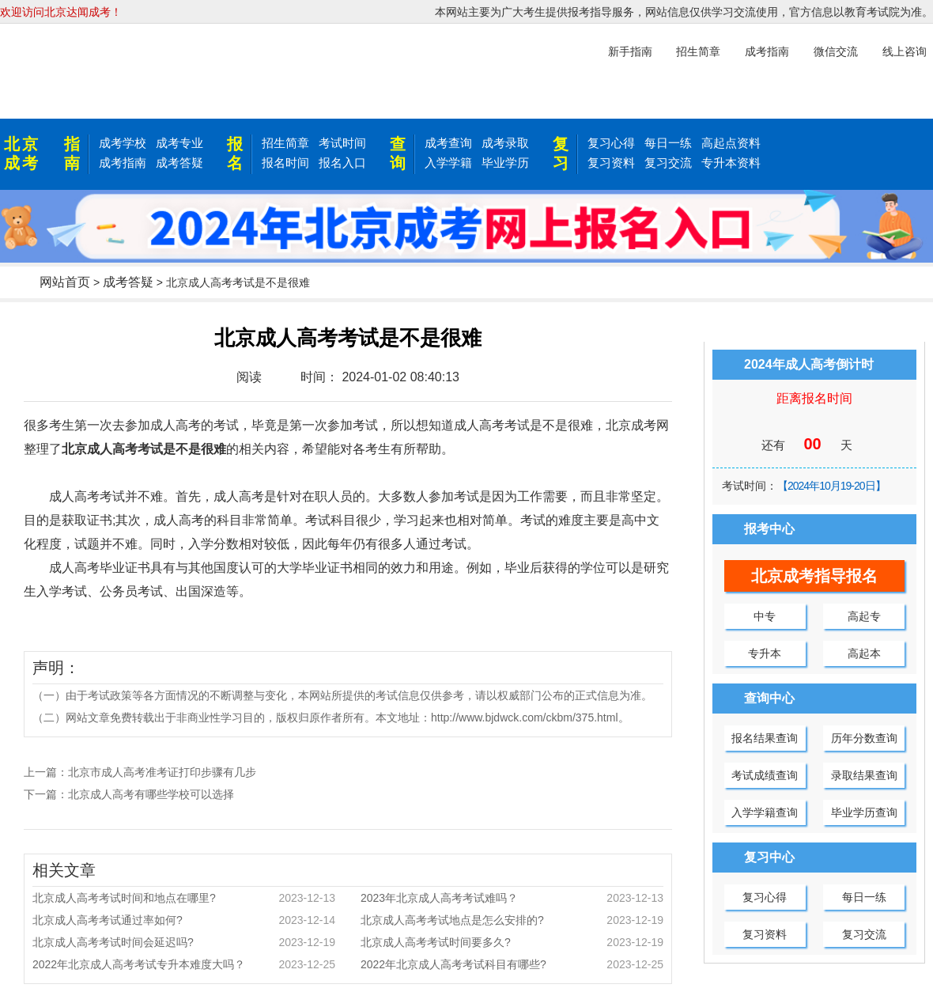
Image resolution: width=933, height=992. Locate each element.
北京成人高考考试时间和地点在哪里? (183, 898)
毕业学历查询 (864, 812)
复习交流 (668, 162)
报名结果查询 (764, 738)
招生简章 (285, 143)
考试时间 (342, 143)
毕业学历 (505, 162)
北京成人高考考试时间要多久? (512, 942)
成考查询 (448, 143)
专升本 (764, 653)
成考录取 (505, 143)
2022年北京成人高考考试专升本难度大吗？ (183, 964)
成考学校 (122, 143)
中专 (765, 616)
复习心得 (611, 143)
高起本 (864, 653)
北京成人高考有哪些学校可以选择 (151, 794)
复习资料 (611, 162)
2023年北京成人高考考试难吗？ (512, 898)
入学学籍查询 (764, 812)
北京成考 (22, 153)
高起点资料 (731, 143)
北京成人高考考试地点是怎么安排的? (512, 920)
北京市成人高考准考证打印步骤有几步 (162, 772)
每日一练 (668, 143)
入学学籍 (448, 162)
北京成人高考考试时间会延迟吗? (183, 942)
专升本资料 (731, 162)
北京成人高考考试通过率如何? (183, 920)
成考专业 (179, 143)
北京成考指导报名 (814, 576)
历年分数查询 (864, 738)
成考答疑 (179, 162)
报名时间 (285, 162)
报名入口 (342, 162)
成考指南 (122, 162)
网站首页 (65, 282)
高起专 (864, 616)
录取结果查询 (864, 775)
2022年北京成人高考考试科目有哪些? (512, 964)
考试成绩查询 (764, 775)
